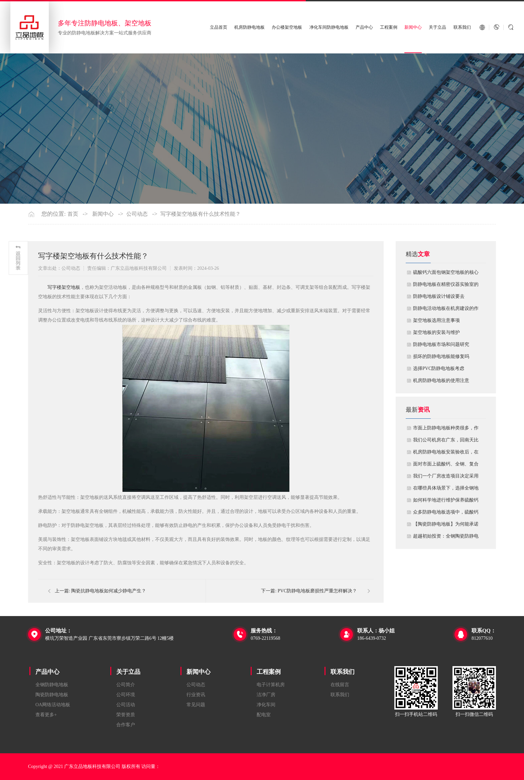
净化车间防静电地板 (329, 27)
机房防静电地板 (249, 27)
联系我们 (462, 27)
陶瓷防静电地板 (51, 694)
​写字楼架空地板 (63, 287)
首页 (73, 214)
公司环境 (125, 694)
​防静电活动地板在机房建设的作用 (446, 310)
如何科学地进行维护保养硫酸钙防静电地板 (446, 502)
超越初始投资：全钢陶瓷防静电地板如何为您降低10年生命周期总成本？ (446, 538)
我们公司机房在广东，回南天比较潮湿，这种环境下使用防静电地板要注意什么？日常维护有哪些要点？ (446, 441)
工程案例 (388, 27)
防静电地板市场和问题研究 (441, 344)
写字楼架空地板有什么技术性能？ (200, 214)
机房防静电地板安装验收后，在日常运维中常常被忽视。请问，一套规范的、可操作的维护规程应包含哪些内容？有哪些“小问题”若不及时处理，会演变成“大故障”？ (446, 453)
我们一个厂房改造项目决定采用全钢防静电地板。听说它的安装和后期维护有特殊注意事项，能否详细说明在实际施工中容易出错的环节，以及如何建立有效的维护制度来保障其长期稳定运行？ (446, 477)
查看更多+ (46, 714)
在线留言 (340, 684)
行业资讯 (195, 694)
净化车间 (266, 704)
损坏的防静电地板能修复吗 (441, 356)
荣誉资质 (125, 714)
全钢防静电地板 (51, 684)
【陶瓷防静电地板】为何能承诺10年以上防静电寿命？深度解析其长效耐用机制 (446, 526)
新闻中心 (413, 27)
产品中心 (364, 27)
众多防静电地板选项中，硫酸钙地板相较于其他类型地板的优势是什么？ (446, 514)
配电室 (264, 714)
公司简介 (125, 684)
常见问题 (195, 704)
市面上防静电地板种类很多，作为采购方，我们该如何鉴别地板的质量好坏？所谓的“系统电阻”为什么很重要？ (446, 429)
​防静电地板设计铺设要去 (439, 296)
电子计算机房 (271, 684)
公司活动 (125, 704)
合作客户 (125, 724)
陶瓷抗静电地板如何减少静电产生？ (108, 590)
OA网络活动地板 (52, 704)
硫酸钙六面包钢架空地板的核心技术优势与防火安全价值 (446, 274)
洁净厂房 (266, 694)
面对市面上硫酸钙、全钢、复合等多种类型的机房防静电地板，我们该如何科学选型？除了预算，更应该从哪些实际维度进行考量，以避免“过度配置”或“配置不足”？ (446, 465)
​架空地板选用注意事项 (436, 320)
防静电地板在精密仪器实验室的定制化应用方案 (446, 286)
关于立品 (437, 27)
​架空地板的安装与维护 (436, 332)
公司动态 (137, 214)
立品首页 (218, 27)
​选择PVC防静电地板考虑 (438, 368)
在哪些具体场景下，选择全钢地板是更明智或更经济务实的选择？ (446, 489)
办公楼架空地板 (287, 27)
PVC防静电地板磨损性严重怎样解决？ (317, 590)
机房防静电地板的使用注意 (441, 380)
